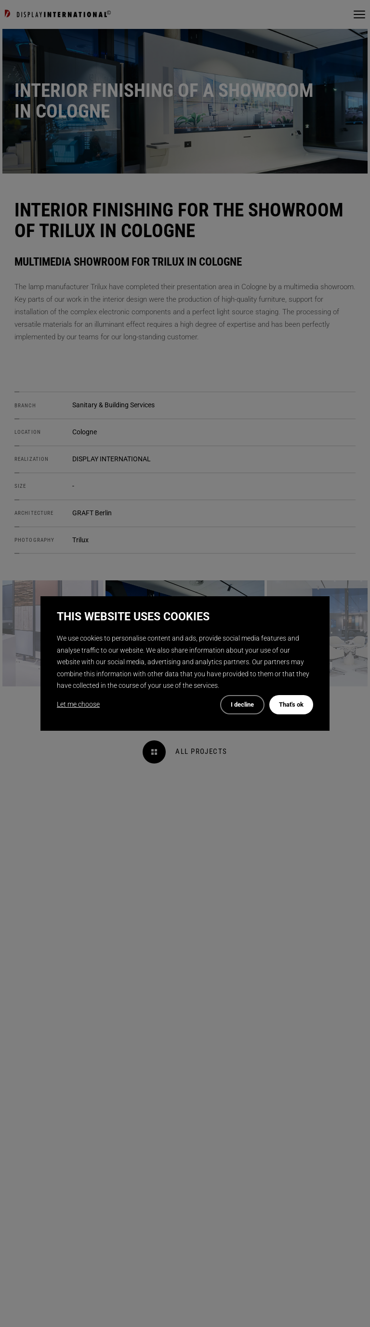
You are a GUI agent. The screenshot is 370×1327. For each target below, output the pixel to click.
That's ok (291, 704)
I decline (242, 704)
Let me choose (78, 704)
